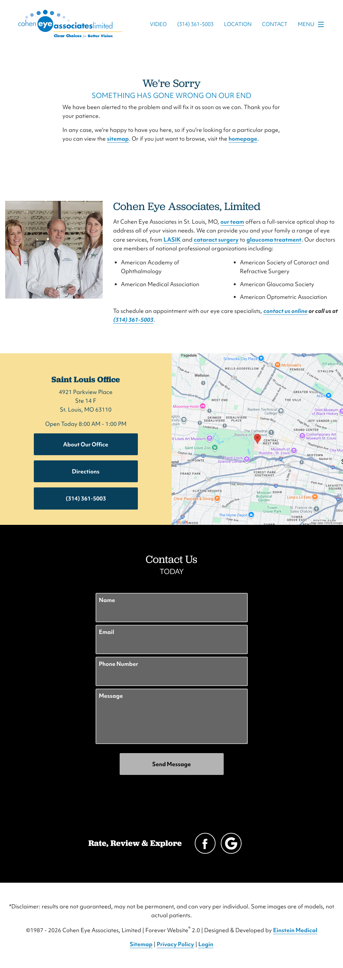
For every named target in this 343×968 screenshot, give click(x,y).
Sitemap (141, 944)
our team (232, 221)
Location (238, 24)
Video (158, 24)
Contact (274, 24)
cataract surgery (216, 239)
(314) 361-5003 (133, 319)
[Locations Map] (257, 438)
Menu (312, 24)
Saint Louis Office (85, 379)
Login (205, 944)
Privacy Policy (175, 944)
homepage (243, 138)
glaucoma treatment (273, 239)
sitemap (118, 138)
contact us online (285, 311)
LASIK (172, 239)
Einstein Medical (295, 930)
